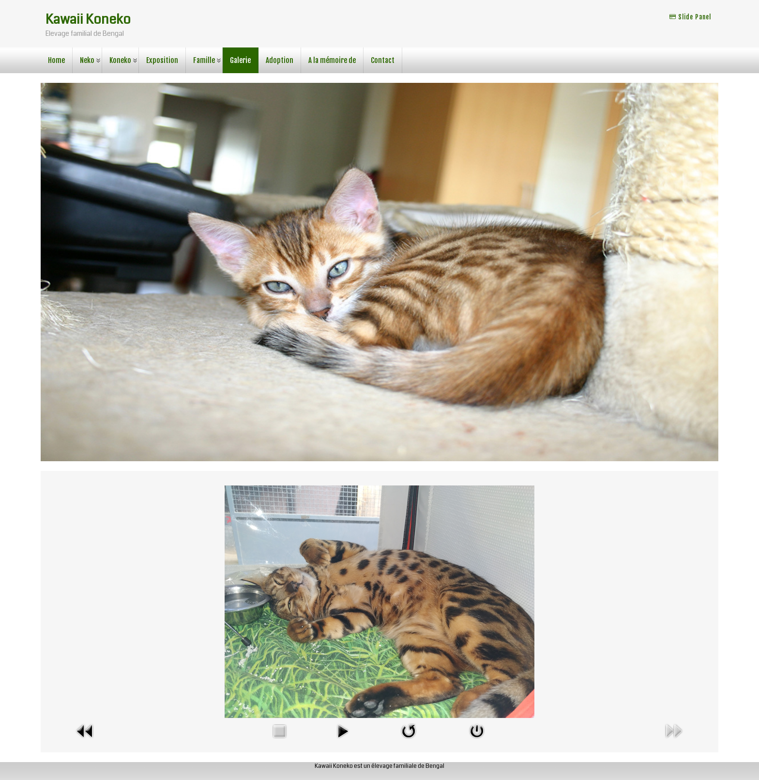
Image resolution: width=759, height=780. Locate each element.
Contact (383, 60)
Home (56, 60)
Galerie (240, 60)
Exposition (162, 60)
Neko (87, 60)
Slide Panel (690, 17)
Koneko (120, 60)
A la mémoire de (332, 60)
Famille (204, 60)
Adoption (279, 60)
